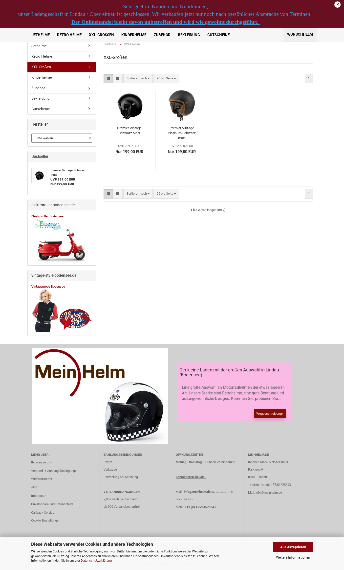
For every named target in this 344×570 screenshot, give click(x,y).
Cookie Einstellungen (45, 520)
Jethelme (41, 35)
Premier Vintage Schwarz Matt (129, 130)
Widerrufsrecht (41, 479)
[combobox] (138, 78)
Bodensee (47, 216)
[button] (108, 78)
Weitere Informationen (293, 557)
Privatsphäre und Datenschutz (52, 504)
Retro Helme (69, 35)
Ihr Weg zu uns (41, 462)
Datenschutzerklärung (96, 560)
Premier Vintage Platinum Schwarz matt (182, 133)
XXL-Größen (101, 35)
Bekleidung (189, 35)
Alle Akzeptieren (293, 547)
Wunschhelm (300, 34)
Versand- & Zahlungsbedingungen (54, 471)
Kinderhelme (133, 35)
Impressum (39, 496)
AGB (34, 487)
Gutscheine (218, 35)
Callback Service (42, 512)
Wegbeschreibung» (269, 413)
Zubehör (162, 35)
